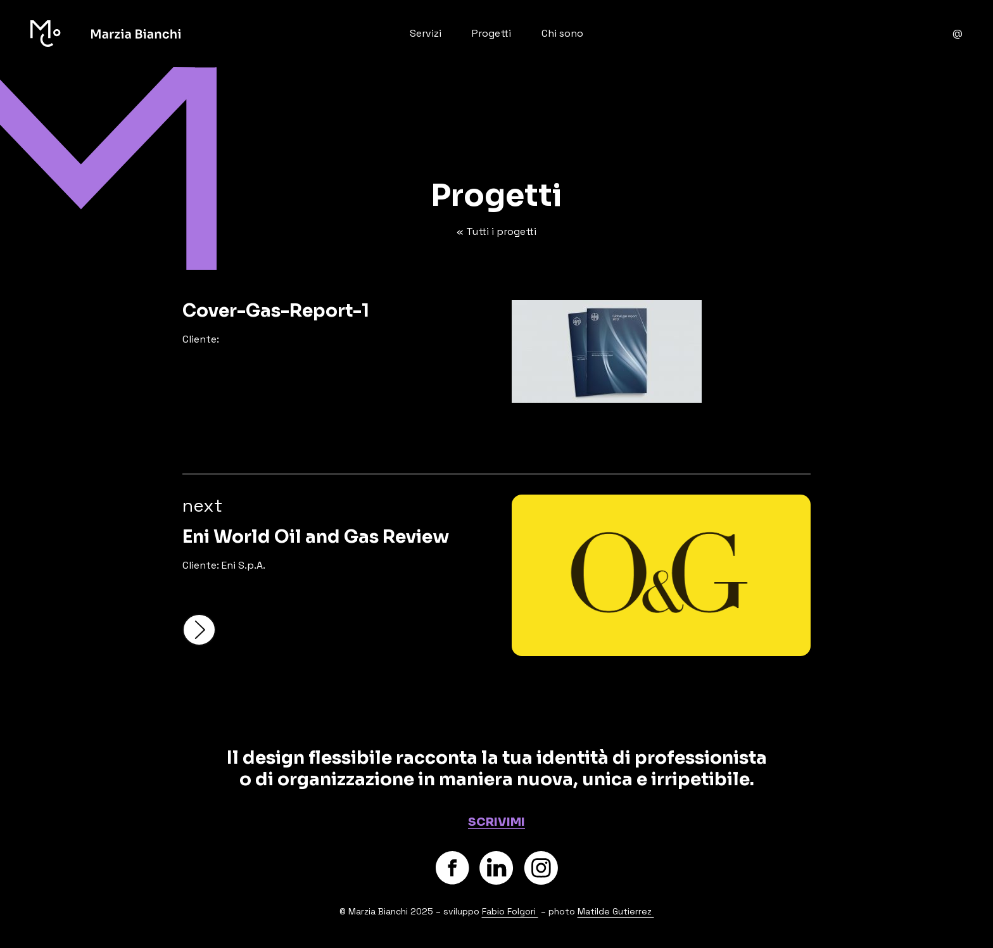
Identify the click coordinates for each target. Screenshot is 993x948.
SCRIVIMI (496, 822)
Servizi (425, 33)
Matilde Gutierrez (616, 911)
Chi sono (562, 33)
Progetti (491, 33)
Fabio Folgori (510, 911)
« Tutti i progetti (496, 231)
